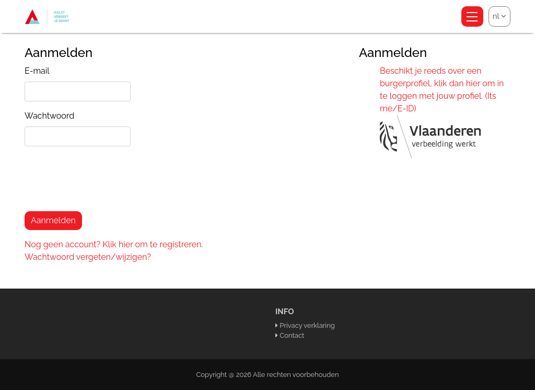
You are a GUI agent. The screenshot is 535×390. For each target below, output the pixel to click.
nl (499, 16)
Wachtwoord (49, 116)
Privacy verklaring (307, 325)
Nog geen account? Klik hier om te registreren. (114, 244)
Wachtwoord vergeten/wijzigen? (88, 257)
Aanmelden (53, 220)
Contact (292, 335)
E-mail (37, 71)
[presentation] (104, 183)
